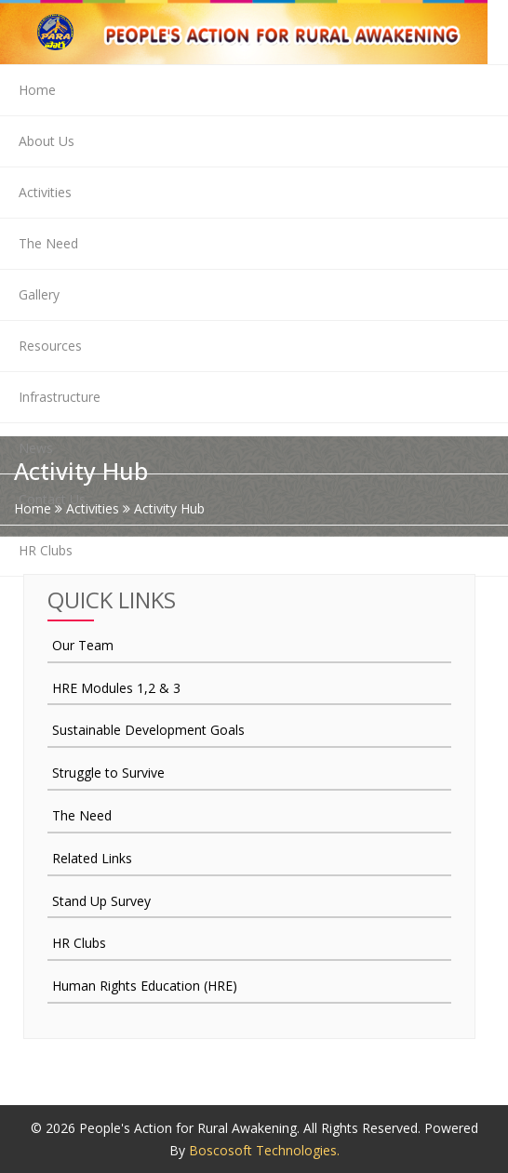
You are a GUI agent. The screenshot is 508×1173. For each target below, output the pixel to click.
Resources (50, 345)
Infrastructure (59, 397)
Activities (45, 192)
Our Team (83, 645)
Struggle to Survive (108, 772)
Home (37, 90)
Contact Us (52, 499)
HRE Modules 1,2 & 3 (116, 688)
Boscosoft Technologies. (264, 1150)
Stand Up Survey (101, 901)
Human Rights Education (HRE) (144, 985)
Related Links (92, 858)
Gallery (39, 294)
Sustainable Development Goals (148, 730)
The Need (48, 243)
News (36, 448)
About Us (46, 141)
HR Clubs (46, 550)
